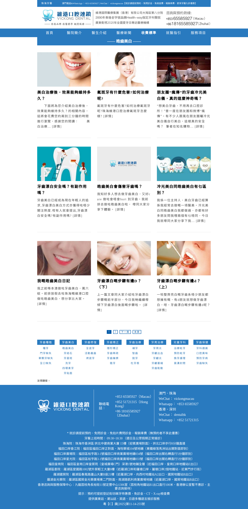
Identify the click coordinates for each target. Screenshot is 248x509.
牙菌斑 (68, 358)
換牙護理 (180, 358)
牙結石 (68, 353)
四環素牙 (68, 368)
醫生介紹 (99, 33)
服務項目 (198, 33)
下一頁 (125, 332)
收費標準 (148, 33)
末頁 (137, 332)
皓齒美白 (68, 348)
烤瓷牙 (90, 358)
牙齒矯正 (113, 342)
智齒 (135, 353)
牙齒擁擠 (113, 358)
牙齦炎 (157, 358)
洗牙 (68, 363)
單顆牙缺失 (46, 358)
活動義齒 (90, 353)
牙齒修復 (90, 342)
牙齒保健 (202, 342)
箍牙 (113, 363)
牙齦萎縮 (157, 363)
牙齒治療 (135, 342)
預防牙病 (202, 358)
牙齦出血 (157, 353)
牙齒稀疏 (113, 353)
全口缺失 (46, 363)
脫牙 (135, 358)
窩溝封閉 (180, 363)
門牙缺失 (46, 353)
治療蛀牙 (180, 348)
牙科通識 (202, 348)
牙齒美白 (68, 342)
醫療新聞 (124, 33)
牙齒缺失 (202, 363)
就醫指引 (173, 33)
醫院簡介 (74, 33)
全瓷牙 (90, 348)
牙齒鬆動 (157, 368)
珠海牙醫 (46, 3)
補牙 (135, 348)
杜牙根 (135, 363)
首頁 (49, 33)
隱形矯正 (113, 348)
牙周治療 (157, 342)
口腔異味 (202, 353)
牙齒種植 (46, 342)
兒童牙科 (180, 342)
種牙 (46, 348)
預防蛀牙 (180, 353)
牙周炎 (157, 348)
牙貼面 (68, 373)
